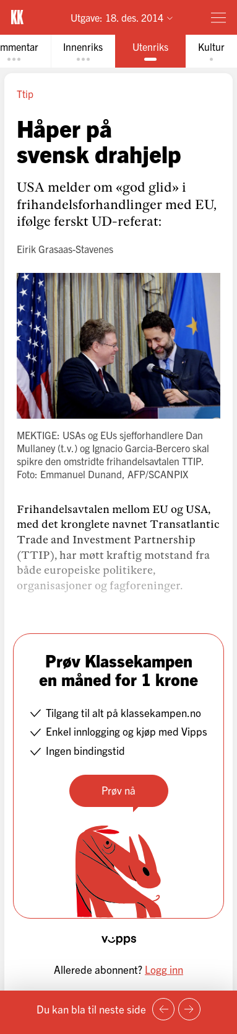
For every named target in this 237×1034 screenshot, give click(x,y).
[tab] (83, 51)
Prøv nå (118, 789)
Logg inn (164, 969)
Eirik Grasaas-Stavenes (65, 249)
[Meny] (218, 17)
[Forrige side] (163, 1009)
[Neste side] (189, 1009)
